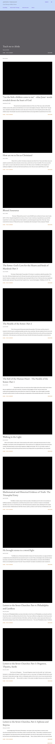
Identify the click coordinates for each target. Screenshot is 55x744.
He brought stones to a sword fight (18, 550)
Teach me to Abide (11, 46)
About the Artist (25, 7)
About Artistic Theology (14, 7)
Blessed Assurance (11, 210)
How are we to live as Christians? (17, 155)
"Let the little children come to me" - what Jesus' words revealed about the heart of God (27, 99)
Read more (50, 52)
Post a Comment (9, 52)
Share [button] (4, 52)
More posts (49, 743)
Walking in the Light (12, 436)
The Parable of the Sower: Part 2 (17, 323)
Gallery (33, 7)
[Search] (46, 2)
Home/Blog (5, 7)
